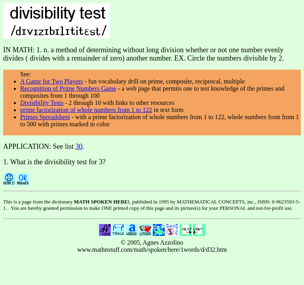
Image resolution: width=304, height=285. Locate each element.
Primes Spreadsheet (45, 117)
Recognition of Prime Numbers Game (68, 88)
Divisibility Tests (41, 102)
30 (79, 146)
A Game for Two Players (51, 81)
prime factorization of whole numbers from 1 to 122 (86, 109)
